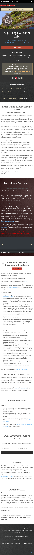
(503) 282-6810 (9, 42)
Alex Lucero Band (6, 92)
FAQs (25, 281)
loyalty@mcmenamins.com (22, 369)
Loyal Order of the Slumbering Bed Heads (17, 425)
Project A (27, 536)
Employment (15, 530)
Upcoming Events (17, 85)
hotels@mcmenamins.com (22, 71)
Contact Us (25, 42)
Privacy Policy (27, 530)
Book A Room (17, 47)
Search (17, 452)
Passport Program (22, 528)
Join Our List (13, 528)
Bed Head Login (17, 269)
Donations (24, 533)
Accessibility (11, 533)
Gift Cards (17, 533)
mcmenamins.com (13, 287)
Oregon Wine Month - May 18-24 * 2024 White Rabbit (15, 89)
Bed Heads (15, 1)
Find (21, 1)
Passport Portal (6, 1)
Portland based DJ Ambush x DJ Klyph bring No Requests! (16, 98)
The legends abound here (7, 477)
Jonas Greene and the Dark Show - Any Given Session (15, 95)
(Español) (20, 530)
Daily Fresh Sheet (17, 540)
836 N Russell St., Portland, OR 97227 (17, 40)
